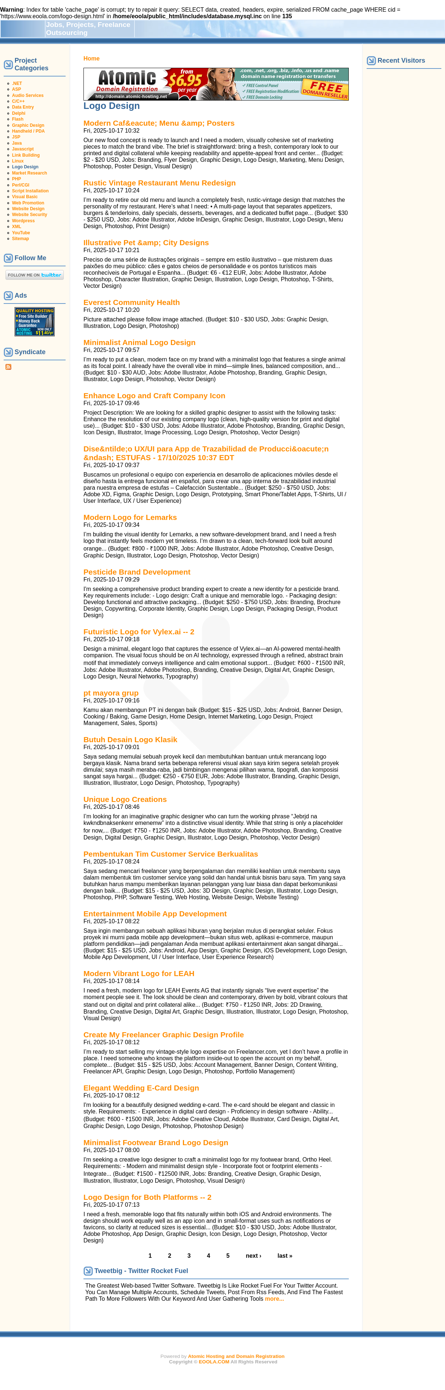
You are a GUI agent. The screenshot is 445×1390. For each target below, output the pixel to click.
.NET (17, 83)
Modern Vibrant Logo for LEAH (139, 973)
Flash (17, 119)
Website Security (29, 214)
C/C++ (18, 101)
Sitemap (20, 238)
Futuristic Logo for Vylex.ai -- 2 (138, 631)
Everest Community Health (131, 302)
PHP (16, 178)
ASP (16, 89)
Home (91, 58)
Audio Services (28, 95)
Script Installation (30, 190)
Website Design (28, 208)
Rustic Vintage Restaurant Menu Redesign (159, 183)
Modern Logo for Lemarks (130, 517)
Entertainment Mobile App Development (155, 913)
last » (285, 1256)
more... (274, 1299)
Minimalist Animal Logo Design (139, 342)
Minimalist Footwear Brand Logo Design (155, 1142)
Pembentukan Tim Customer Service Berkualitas (170, 854)
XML (16, 226)
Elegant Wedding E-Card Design (141, 1088)
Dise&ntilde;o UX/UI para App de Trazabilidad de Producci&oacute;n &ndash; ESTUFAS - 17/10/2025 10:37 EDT (206, 453)
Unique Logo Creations (125, 799)
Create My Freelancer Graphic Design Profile (163, 1034)
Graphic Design (28, 125)
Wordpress (23, 220)
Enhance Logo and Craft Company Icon (154, 395)
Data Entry (23, 107)
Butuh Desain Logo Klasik (130, 739)
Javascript (23, 149)
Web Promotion (28, 202)
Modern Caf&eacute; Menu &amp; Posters (159, 123)
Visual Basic (25, 196)
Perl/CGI (20, 185)
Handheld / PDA (28, 131)
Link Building (26, 155)
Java (17, 143)
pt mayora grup (110, 693)
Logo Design (25, 166)
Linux (18, 161)
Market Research (29, 173)
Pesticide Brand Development (137, 572)
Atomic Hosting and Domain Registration (236, 1356)
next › (253, 1256)
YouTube (21, 232)
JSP (16, 137)
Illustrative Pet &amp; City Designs (146, 242)
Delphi (19, 113)
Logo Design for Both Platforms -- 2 (147, 1197)
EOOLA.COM (214, 1361)
